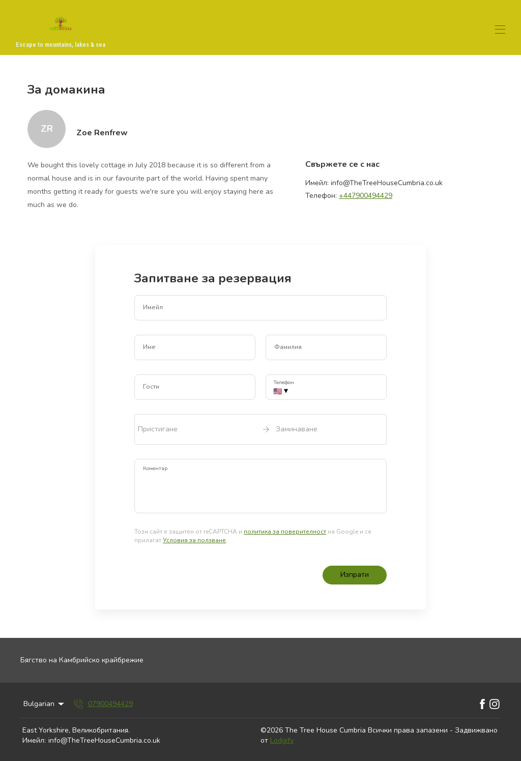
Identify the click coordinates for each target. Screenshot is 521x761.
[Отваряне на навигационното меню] (500, 29)
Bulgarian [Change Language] (44, 704)
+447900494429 (365, 195)
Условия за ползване (194, 540)
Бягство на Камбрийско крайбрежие (81, 660)
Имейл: (34, 740)
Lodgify (282, 740)
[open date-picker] (260, 429)
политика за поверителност (285, 532)
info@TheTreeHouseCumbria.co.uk (104, 740)
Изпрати (354, 574)
